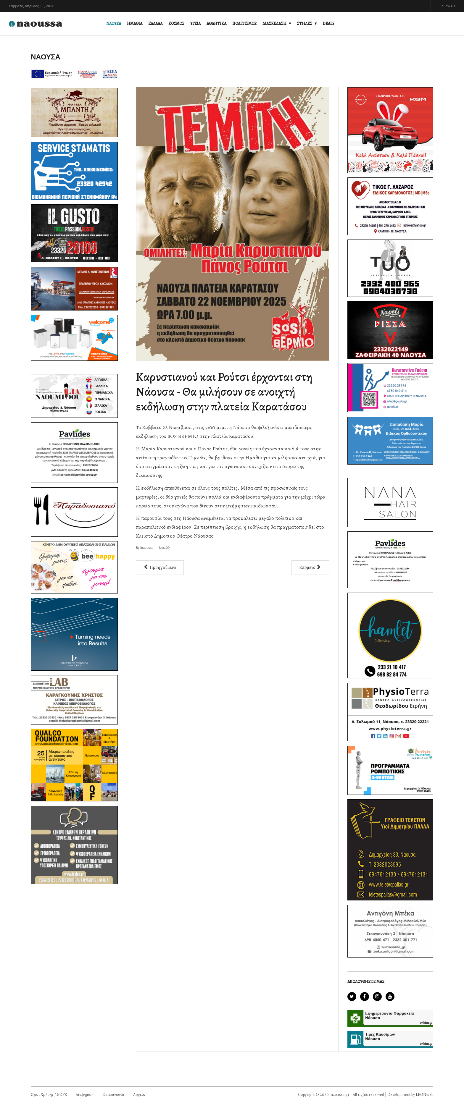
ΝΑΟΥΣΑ (113, 23)
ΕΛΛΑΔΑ (155, 23)
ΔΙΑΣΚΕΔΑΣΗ (274, 23)
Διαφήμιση (85, 1094)
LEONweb (424, 1094)
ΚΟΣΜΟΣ (176, 23)
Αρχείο (139, 1094)
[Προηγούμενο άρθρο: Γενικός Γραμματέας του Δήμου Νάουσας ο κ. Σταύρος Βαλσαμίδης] (160, 567)
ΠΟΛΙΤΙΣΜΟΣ (244, 23)
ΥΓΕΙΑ (195, 23)
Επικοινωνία (113, 1094)
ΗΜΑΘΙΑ (134, 23)
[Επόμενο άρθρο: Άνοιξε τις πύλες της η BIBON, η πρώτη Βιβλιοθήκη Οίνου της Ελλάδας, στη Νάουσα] (310, 567)
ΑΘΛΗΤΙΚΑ (216, 23)
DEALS (328, 23)
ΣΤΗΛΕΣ (304, 23)
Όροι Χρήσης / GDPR (49, 1094)
